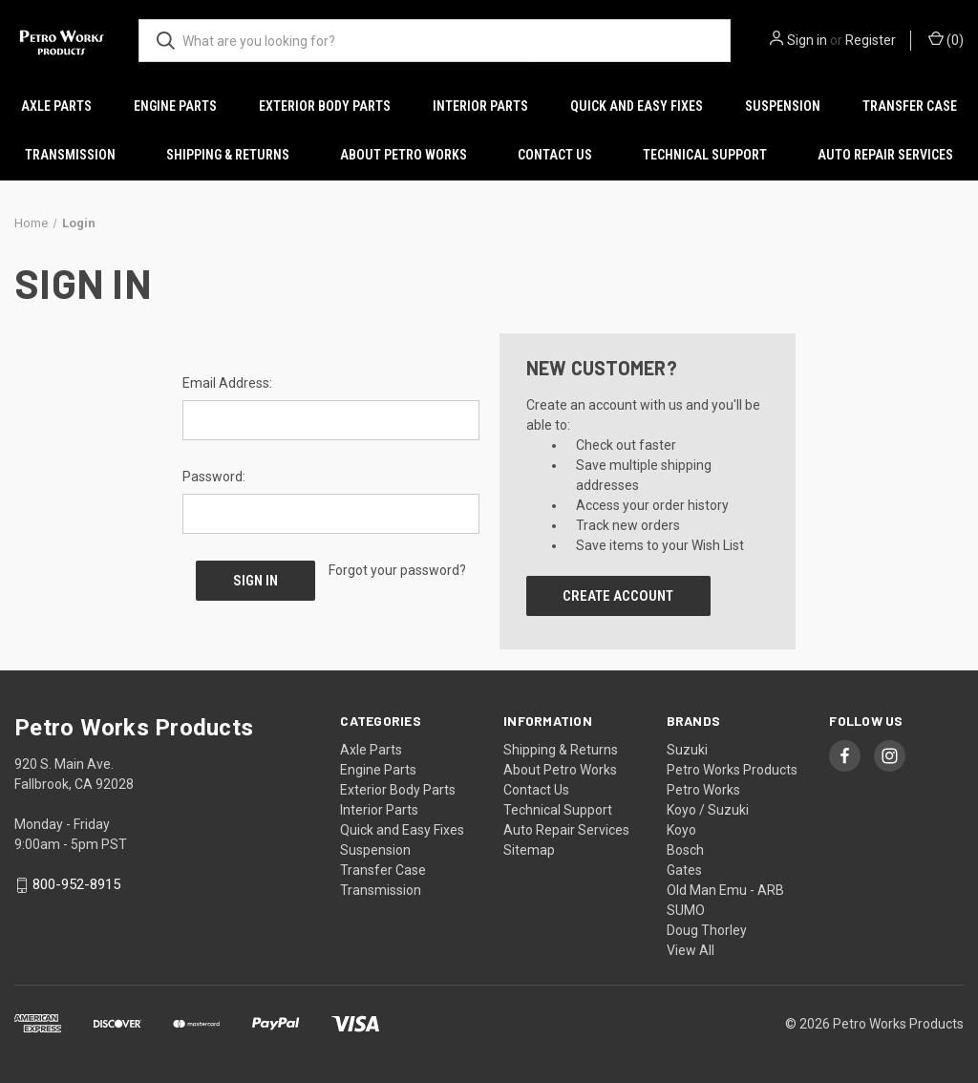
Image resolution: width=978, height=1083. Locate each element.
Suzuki (687, 749)
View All (690, 950)
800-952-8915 (76, 885)
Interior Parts (480, 106)
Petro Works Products (732, 769)
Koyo (681, 830)
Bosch (685, 850)
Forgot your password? (397, 570)
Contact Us (555, 154)
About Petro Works (403, 154)
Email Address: (227, 383)
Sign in (807, 40)
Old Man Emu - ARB (725, 890)
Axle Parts (56, 106)
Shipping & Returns (227, 154)
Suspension (782, 106)
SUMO (686, 910)
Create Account (618, 596)
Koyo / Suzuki (708, 810)
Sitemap (529, 850)
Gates (684, 870)
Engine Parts (175, 106)
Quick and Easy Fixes (636, 106)
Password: (213, 476)
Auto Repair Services (885, 154)
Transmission (70, 154)
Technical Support (705, 154)
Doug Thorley (707, 930)
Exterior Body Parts (325, 106)
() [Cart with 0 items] (946, 39)
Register (870, 40)
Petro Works (703, 789)
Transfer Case (909, 106)
